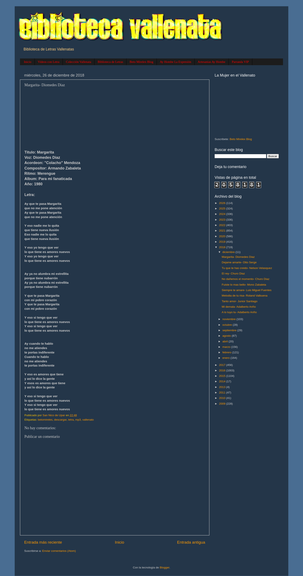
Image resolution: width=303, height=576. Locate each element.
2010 (222, 398)
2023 (222, 219)
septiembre (229, 330)
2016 (222, 370)
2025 (222, 208)
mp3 (78, 419)
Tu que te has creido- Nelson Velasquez (247, 268)
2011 (222, 392)
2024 (222, 214)
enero (226, 357)
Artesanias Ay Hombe (211, 62)
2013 (222, 387)
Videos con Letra (48, 62)
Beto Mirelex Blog (141, 62)
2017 (222, 365)
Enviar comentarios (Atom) (59, 550)
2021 (222, 230)
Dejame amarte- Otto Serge (239, 262)
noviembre (229, 319)
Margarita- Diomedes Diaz (238, 256)
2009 (222, 403)
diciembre (228, 252)
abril (225, 341)
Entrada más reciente (43, 542)
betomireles (45, 419)
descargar (60, 419)
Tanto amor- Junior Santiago (240, 301)
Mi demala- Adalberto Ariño (239, 306)
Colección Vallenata (78, 62)
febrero (227, 352)
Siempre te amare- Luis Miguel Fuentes (246, 290)
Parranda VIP (240, 62)
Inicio (27, 62)
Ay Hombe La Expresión (175, 62)
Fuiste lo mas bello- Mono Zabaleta (244, 284)
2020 (222, 236)
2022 (222, 225)
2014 (222, 381)
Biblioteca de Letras (110, 62)
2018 (222, 247)
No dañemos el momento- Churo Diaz (246, 279)
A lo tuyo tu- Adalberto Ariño (239, 312)
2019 (222, 241)
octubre (227, 324)
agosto (227, 335)
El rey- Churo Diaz (233, 273)
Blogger (164, 567)
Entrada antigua (191, 542)
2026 (222, 203)
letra (71, 419)
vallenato (88, 419)
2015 (222, 375)
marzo (226, 346)
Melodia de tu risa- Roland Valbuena (244, 295)
